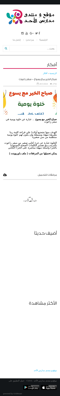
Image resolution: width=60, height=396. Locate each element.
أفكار (45, 73)
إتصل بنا (16, 40)
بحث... (56, 46)
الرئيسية (43, 40)
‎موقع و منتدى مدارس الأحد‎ (45, 370)
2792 (55, 84)
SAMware (17, 393)
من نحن (30, 40)
